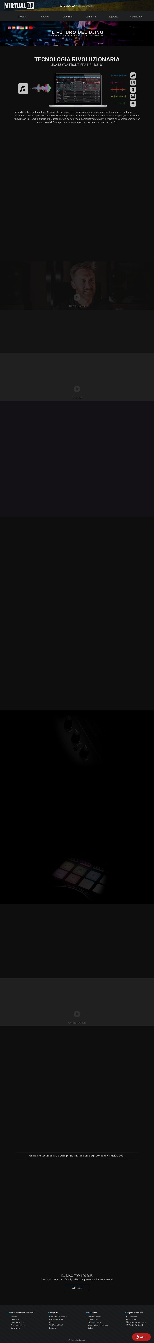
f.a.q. (51, 1322)
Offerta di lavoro (95, 1322)
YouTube (131, 1319)
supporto (113, 16)
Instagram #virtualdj (136, 1322)
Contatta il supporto (58, 1317)
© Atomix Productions (77, 1340)
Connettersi (136, 16)
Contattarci (93, 1319)
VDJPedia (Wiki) (56, 1325)
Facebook (131, 1317)
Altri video (77, 1288)
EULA (90, 1328)
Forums (52, 1328)
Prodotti (22, 16)
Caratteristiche (17, 1322)
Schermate (15, 1328)
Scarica (45, 16)
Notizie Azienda (94, 1317)
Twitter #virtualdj (134, 1325)
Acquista (67, 16)
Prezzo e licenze (17, 1325)
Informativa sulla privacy (98, 1325)
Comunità (91, 16)
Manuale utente (56, 1319)
